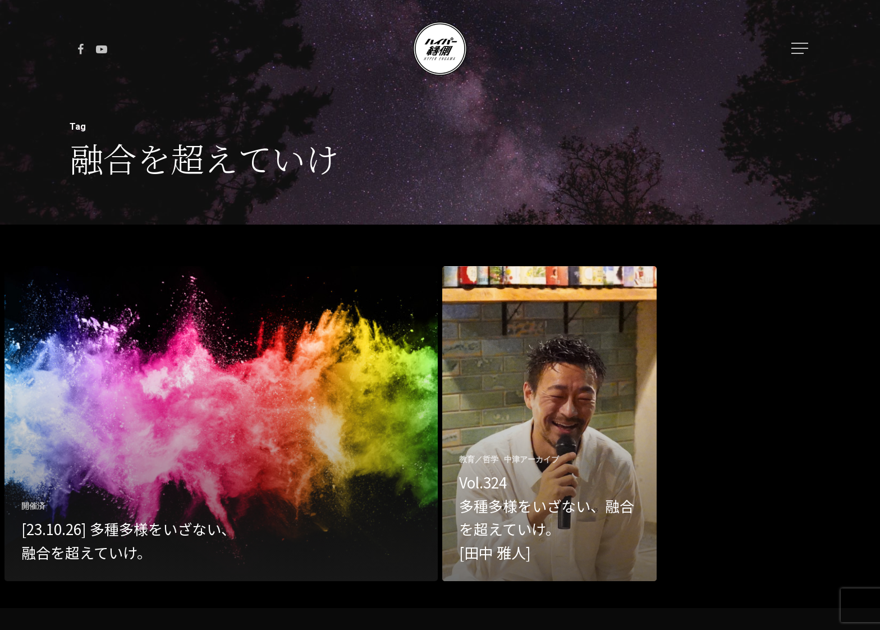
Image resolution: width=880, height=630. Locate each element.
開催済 (33, 505)
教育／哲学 (478, 459)
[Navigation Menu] (800, 48)
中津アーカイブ (531, 459)
